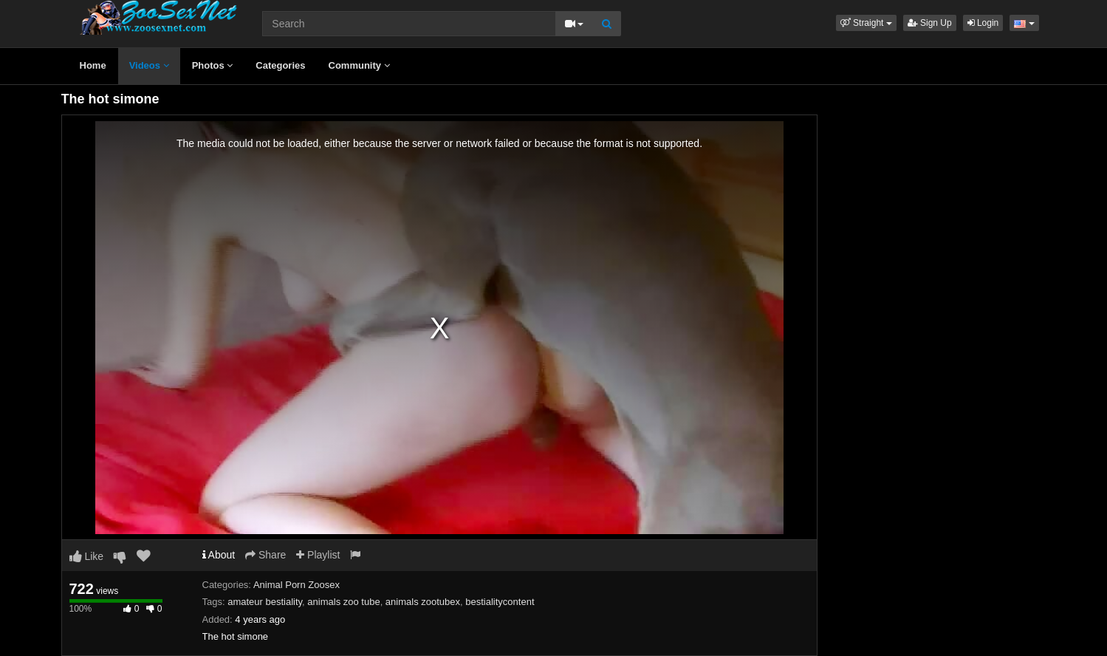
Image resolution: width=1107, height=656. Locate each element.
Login (983, 23)
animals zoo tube (343, 601)
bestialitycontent (499, 601)
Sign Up (930, 23)
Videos (149, 65)
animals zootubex (422, 601)
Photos (212, 65)
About (219, 555)
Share (265, 555)
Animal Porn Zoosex (296, 584)
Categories (280, 65)
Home (93, 65)
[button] (866, 23)
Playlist (318, 555)
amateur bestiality (264, 601)
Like (86, 556)
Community (359, 65)
